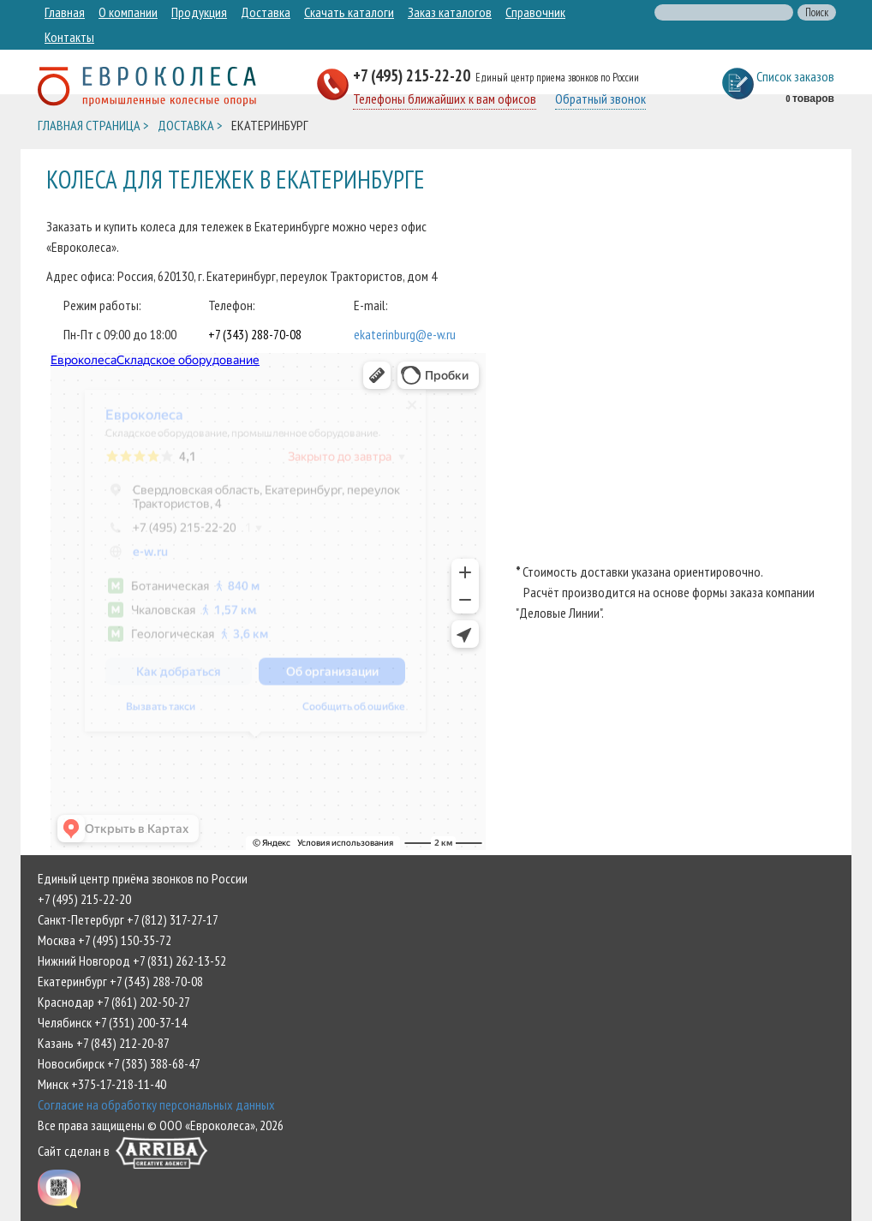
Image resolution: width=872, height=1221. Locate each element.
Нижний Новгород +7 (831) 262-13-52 (132, 960)
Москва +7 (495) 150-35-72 (104, 940)
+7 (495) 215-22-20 (413, 75)
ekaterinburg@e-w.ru (405, 334)
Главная (65, 12)
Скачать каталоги (349, 12)
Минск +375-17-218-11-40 (102, 1083)
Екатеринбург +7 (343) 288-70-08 (120, 981)
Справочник (535, 12)
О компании (128, 12)
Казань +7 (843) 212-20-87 (104, 1042)
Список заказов (795, 76)
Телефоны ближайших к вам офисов (444, 98)
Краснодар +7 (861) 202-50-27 (114, 1001)
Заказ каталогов (450, 12)
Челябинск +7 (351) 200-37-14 (112, 1022)
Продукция (199, 12)
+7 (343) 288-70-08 (255, 334)
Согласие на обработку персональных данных (156, 1104)
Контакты (69, 36)
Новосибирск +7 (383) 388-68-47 (119, 1063)
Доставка (265, 12)
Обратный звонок (600, 98)
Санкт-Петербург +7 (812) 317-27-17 (128, 919)
